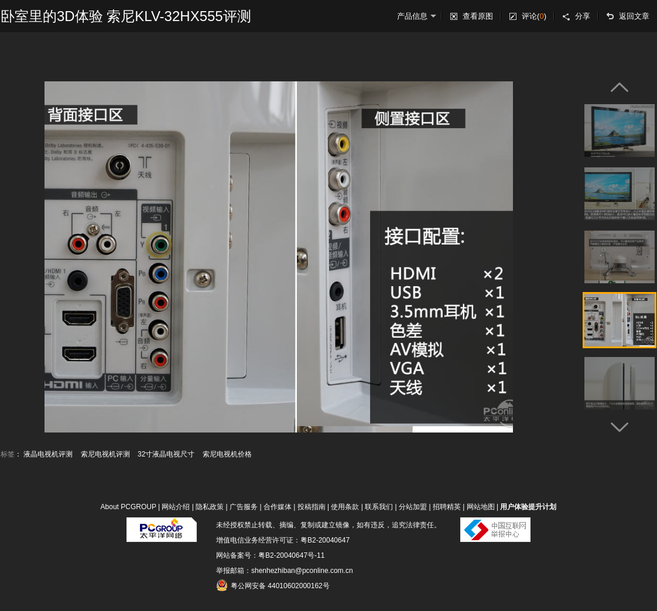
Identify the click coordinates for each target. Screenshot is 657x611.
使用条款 (345, 507)
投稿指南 (311, 507)
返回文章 (634, 16)
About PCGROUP (128, 507)
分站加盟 (413, 507)
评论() (534, 16)
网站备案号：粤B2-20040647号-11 (270, 555)
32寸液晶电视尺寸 (166, 454)
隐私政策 (210, 507)
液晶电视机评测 (48, 454)
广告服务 (244, 507)
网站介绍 (176, 507)
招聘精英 (447, 507)
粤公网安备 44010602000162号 (273, 585)
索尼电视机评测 (105, 454)
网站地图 (481, 507)
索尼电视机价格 (227, 454)
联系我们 (379, 507)
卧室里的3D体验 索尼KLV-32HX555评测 (126, 16)
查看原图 (478, 16)
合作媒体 (278, 507)
